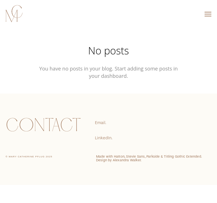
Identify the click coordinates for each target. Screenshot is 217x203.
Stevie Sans (135, 156)
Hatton (119, 156)
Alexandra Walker (127, 160)
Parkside (153, 156)
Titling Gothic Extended (182, 156)
